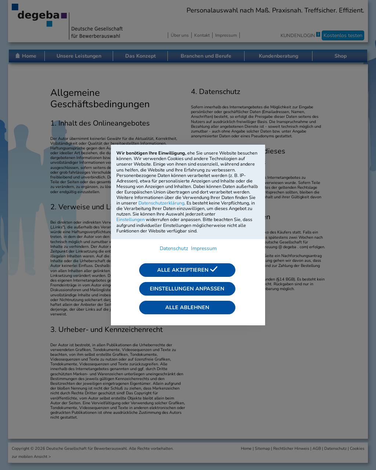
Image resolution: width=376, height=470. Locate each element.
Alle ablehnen (187, 307)
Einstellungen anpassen (187, 288)
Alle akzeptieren (187, 270)
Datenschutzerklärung (161, 203)
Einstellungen (130, 219)
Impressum (204, 248)
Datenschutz (174, 248)
